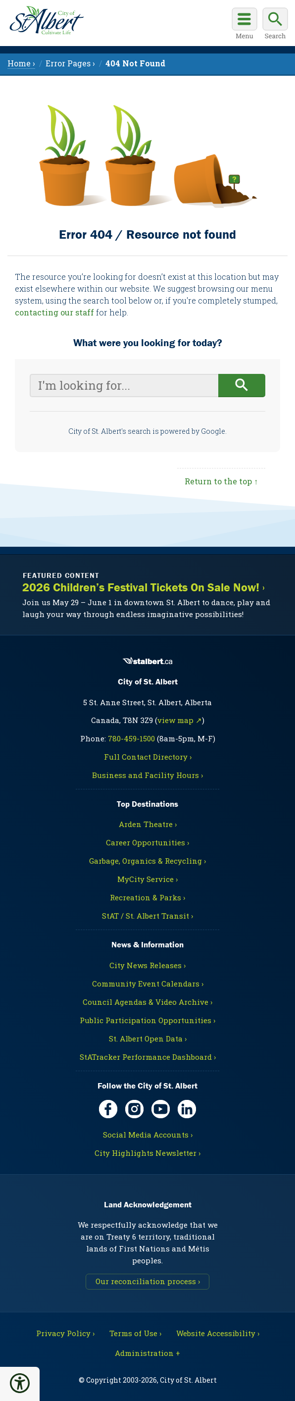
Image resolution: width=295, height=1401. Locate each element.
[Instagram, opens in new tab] (134, 1109)
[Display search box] (275, 24)
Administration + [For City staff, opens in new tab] (147, 1353)
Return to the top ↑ (221, 481)
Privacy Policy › (65, 1333)
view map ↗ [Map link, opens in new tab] (179, 720)
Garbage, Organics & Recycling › (147, 861)
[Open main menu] (244, 24)
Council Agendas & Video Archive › (147, 1002)
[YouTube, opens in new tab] (160, 1109)
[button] (20, 1383)
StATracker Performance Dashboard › (148, 1057)
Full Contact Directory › (148, 757)
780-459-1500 (131, 738)
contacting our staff (54, 312)
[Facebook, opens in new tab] (108, 1109)
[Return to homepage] (44, 18)
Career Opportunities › (147, 842)
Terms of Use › (135, 1333)
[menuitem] (135, 63)
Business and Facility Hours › (147, 775)
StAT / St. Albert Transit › (147, 916)
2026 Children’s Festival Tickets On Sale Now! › (143, 587)
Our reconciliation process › (148, 1281)
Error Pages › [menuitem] (70, 63)
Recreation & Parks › (147, 897)
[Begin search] (241, 385)
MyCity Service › (147, 879)
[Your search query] (124, 385)
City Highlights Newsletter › (147, 1153)
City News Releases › (147, 965)
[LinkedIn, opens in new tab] (187, 1109)
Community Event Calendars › (147, 983)
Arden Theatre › (148, 824)
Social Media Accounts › (148, 1135)
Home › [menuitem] (21, 63)
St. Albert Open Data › (148, 1038)
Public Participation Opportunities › (147, 1020)
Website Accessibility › (217, 1333)
